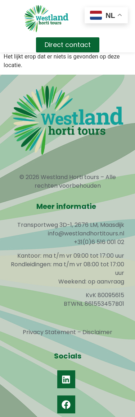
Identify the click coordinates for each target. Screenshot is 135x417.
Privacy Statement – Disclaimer (67, 332)
